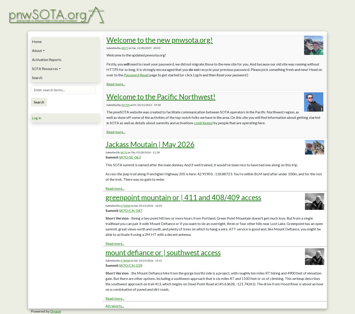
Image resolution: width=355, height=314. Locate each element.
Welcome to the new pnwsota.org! (159, 39)
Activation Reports (46, 59)
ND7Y (124, 48)
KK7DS (125, 105)
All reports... (115, 306)
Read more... (115, 84)
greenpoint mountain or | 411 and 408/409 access (183, 197)
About (37, 50)
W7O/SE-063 (130, 157)
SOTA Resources (45, 68)
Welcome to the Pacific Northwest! (161, 96)
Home (37, 41)
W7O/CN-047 (130, 210)
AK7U (123, 152)
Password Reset (136, 75)
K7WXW (125, 205)
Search (37, 77)
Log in (36, 118)
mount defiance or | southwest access (163, 252)
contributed (203, 123)
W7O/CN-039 (130, 265)
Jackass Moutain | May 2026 (150, 144)
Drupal (55, 311)
